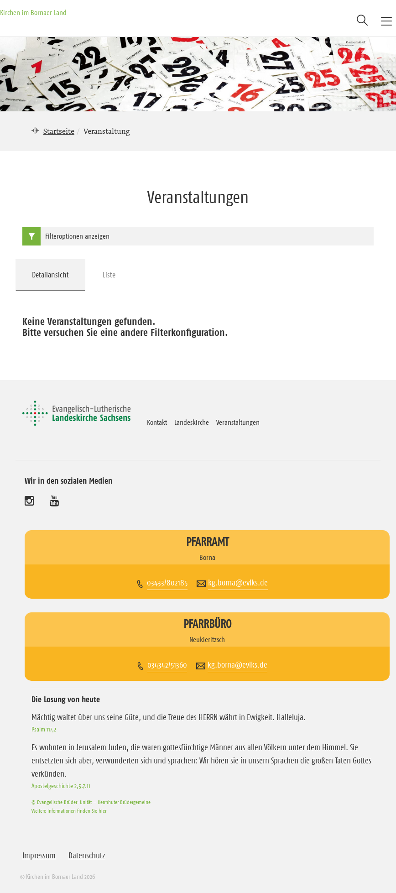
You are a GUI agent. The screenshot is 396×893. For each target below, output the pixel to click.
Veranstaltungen (238, 422)
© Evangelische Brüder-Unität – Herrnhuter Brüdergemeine (91, 802)
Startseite (58, 131)
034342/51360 (167, 665)
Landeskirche (191, 422)
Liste (109, 275)
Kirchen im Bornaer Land (33, 12)
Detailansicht (50, 275)
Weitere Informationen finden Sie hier (68, 810)
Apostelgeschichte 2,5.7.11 (60, 786)
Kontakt (157, 422)
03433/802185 (167, 583)
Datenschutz (86, 856)
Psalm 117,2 (43, 729)
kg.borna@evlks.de (238, 583)
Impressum (39, 856)
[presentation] (51, 275)
